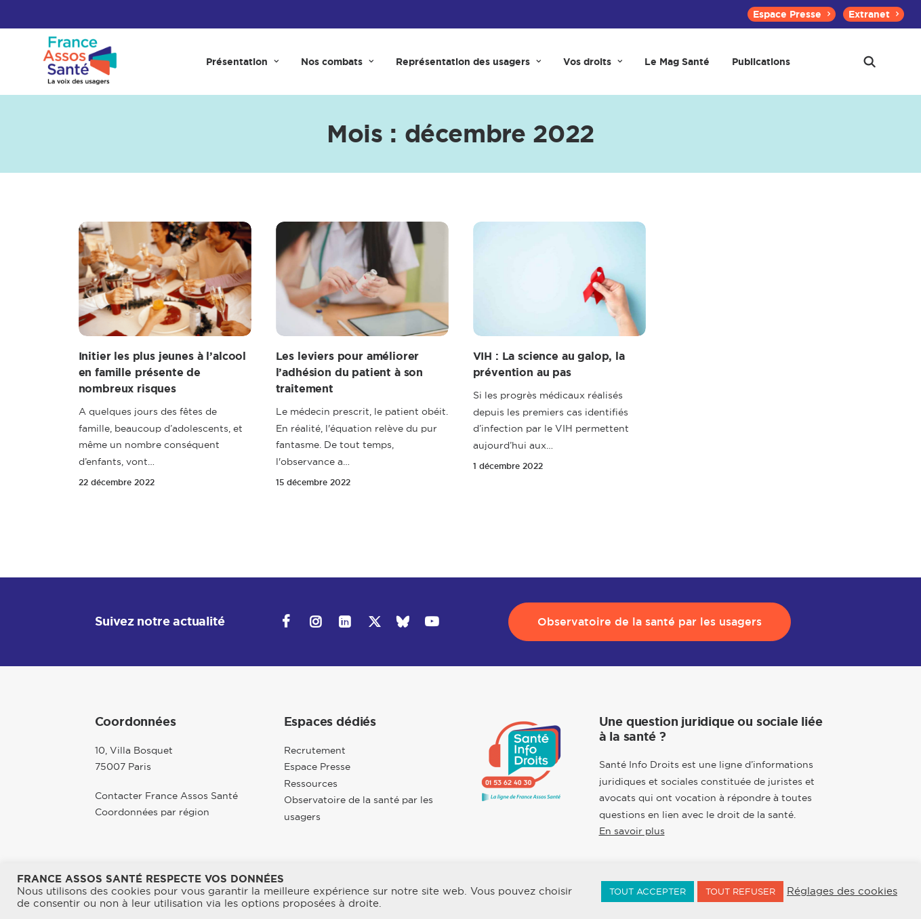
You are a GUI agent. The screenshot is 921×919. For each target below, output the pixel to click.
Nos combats (337, 69)
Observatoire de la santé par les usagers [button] (649, 622)
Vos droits (592, 69)
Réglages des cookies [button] (842, 891)
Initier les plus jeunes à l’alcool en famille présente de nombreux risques (163, 387)
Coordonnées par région (152, 812)
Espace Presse (791, 14)
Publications (761, 69)
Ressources (310, 784)
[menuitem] (791, 14)
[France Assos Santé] (77, 69)
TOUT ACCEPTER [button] (647, 891)
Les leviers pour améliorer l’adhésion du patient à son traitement (350, 387)
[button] (869, 69)
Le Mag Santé (677, 69)
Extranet (873, 14)
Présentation (242, 69)
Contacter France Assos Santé (166, 796)
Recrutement (315, 751)
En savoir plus (632, 831)
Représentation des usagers (468, 69)
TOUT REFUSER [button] (740, 891)
